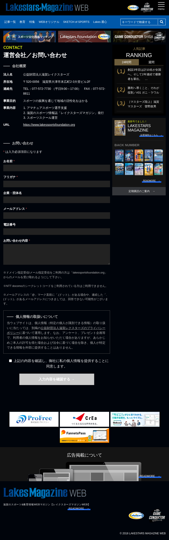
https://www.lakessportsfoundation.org (49, 124)
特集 (32, 21)
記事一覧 (10, 21)
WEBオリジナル (49, 21)
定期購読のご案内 (139, 191)
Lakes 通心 (100, 21)
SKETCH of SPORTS (76, 21)
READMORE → (79, 508)
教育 (22, 21)
